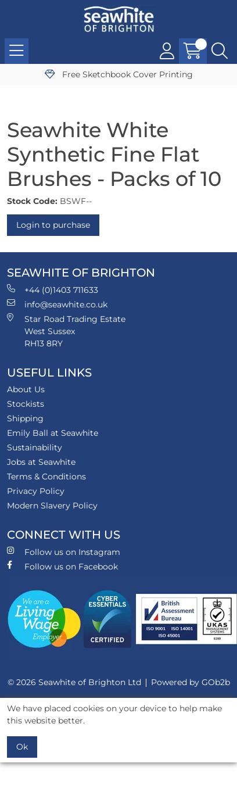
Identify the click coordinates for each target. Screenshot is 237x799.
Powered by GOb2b (190, 682)
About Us (26, 389)
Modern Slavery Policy (52, 505)
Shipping (25, 418)
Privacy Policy (35, 491)
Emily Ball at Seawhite (52, 433)
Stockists (25, 404)
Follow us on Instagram (63, 551)
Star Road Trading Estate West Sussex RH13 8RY (66, 331)
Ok (22, 746)
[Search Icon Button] (219, 51)
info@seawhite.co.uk (57, 304)
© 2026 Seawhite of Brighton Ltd (74, 682)
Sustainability (34, 447)
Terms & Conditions (46, 476)
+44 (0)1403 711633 (52, 289)
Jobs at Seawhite (41, 462)
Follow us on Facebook (62, 566)
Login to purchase (53, 225)
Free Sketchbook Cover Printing (119, 74)
